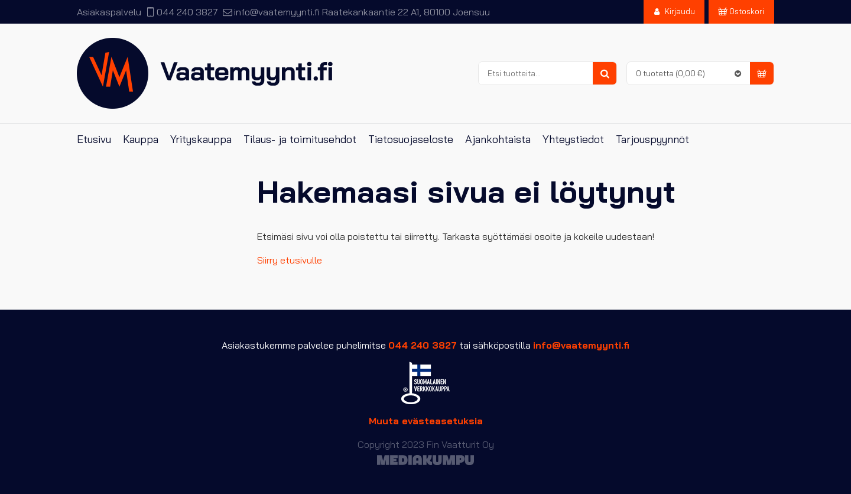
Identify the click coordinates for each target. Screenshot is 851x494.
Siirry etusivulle (289, 260)
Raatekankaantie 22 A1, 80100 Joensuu (406, 12)
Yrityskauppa (201, 139)
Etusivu (94, 139)
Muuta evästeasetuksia (426, 421)
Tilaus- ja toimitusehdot (299, 139)
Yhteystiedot (573, 139)
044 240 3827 (187, 12)
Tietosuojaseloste (410, 139)
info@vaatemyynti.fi (277, 12)
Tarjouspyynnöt (652, 139)
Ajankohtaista (498, 139)
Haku (604, 74)
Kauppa (140, 139)
